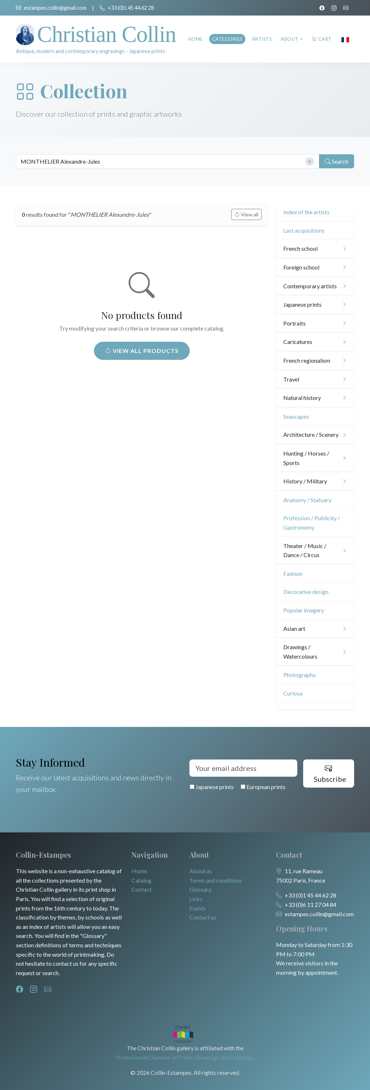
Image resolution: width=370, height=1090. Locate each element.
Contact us (202, 917)
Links (195, 898)
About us (200, 870)
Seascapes (296, 416)
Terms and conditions (215, 880)
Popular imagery (303, 610)
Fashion (292, 573)
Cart (322, 39)
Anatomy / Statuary (307, 499)
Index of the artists (306, 211)
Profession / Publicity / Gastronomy (311, 522)
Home (195, 39)
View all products (141, 350)
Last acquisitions (303, 230)
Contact (142, 889)
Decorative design (305, 591)
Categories (227, 39)
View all (246, 214)
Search (336, 161)
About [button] (290, 39)
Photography (299, 674)
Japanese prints (212, 786)
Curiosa (292, 693)
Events (197, 908)
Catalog (141, 880)
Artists (262, 39)
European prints (263, 786)
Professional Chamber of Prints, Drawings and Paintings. (185, 1057)
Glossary (200, 889)
